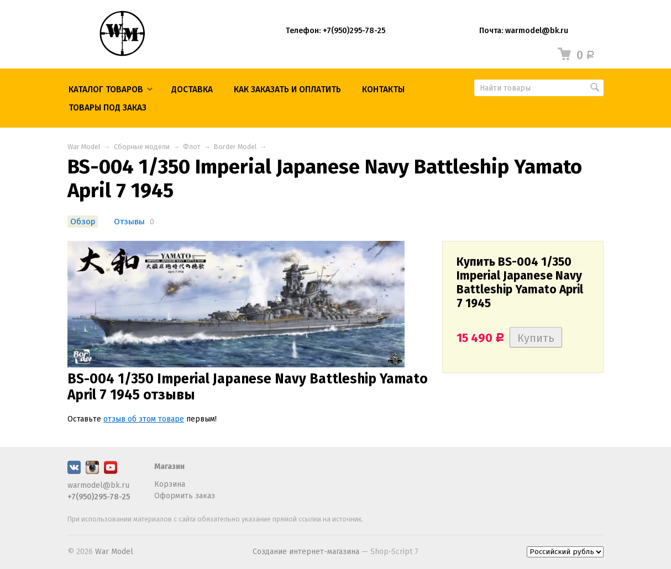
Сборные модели (142, 147)
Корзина (169, 484)
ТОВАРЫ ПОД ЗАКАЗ (107, 108)
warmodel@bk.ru (98, 485)
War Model (83, 147)
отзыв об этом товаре (143, 419)
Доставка (192, 89)
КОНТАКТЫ (383, 89)
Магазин (169, 466)
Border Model (235, 147)
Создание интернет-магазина (306, 551)
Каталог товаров (106, 89)
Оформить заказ (184, 495)
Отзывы (129, 221)
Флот (191, 147)
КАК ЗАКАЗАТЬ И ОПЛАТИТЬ (287, 89)
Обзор (82, 221)
